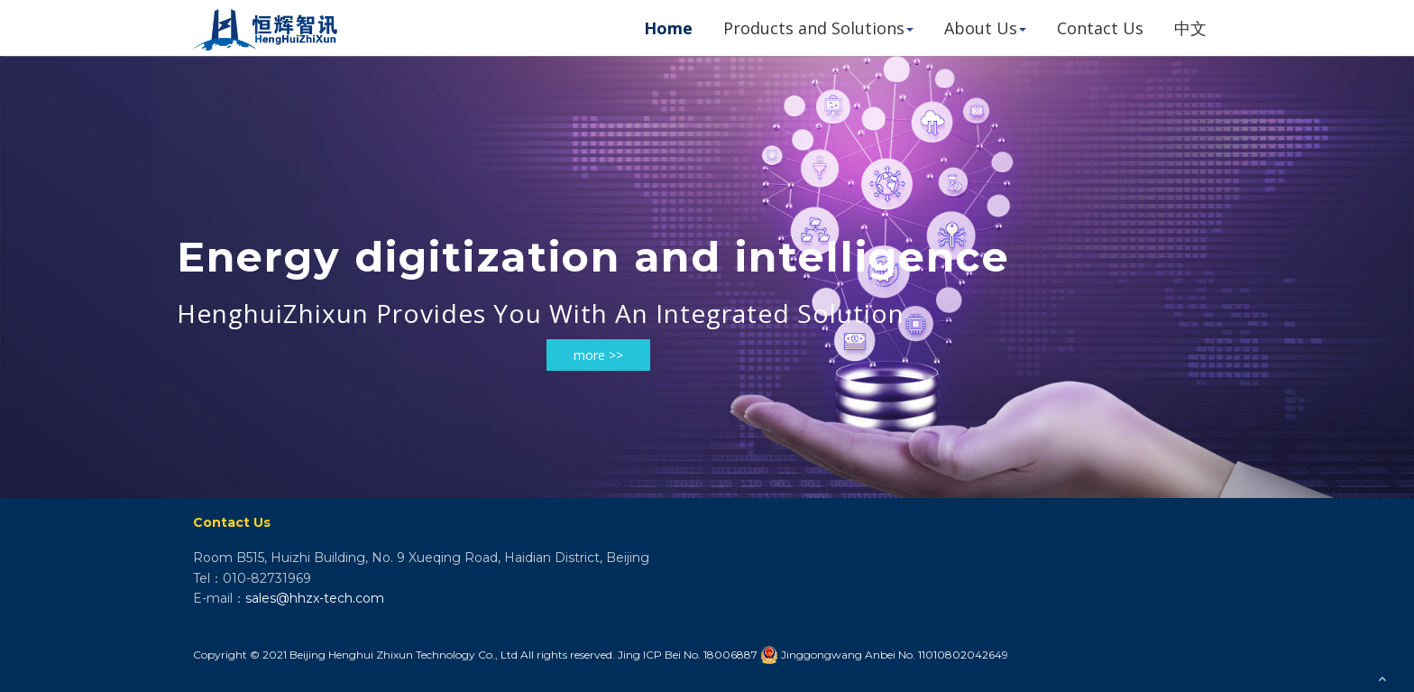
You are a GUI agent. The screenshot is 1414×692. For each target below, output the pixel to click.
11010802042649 (963, 654)
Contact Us (1100, 28)
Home (668, 28)
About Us (985, 28)
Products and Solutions (818, 28)
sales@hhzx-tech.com (314, 598)
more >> (598, 355)
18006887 (730, 654)
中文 (1190, 28)
